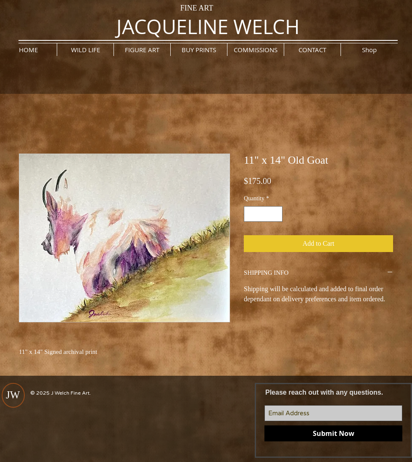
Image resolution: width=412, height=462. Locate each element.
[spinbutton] (263, 214)
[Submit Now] (333, 433)
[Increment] (276, 214)
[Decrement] (250, 214)
